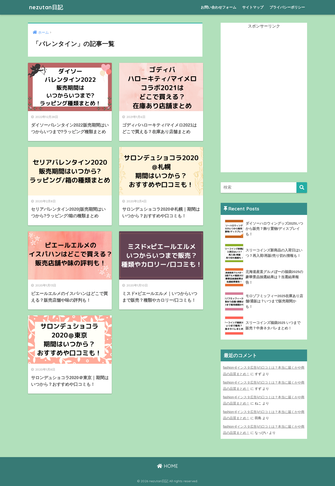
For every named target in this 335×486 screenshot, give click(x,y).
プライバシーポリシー (287, 7)
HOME (167, 466)
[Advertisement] (256, 101)
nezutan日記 (46, 7)
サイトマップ (253, 7)
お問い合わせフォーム (218, 7)
